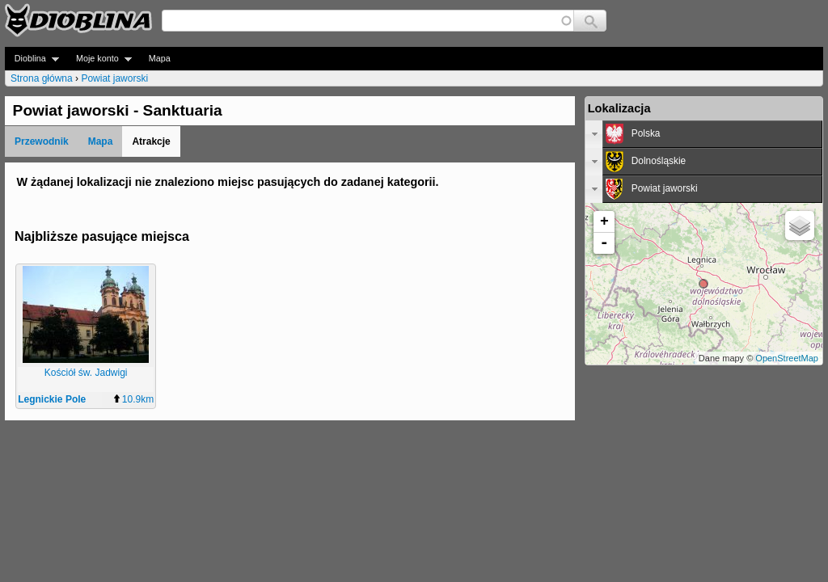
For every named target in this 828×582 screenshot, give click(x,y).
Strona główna (42, 78)
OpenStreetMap (786, 358)
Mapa (160, 58)
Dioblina (32, 58)
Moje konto (99, 58)
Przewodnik (42, 141)
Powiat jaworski (114, 78)
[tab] (703, 134)
